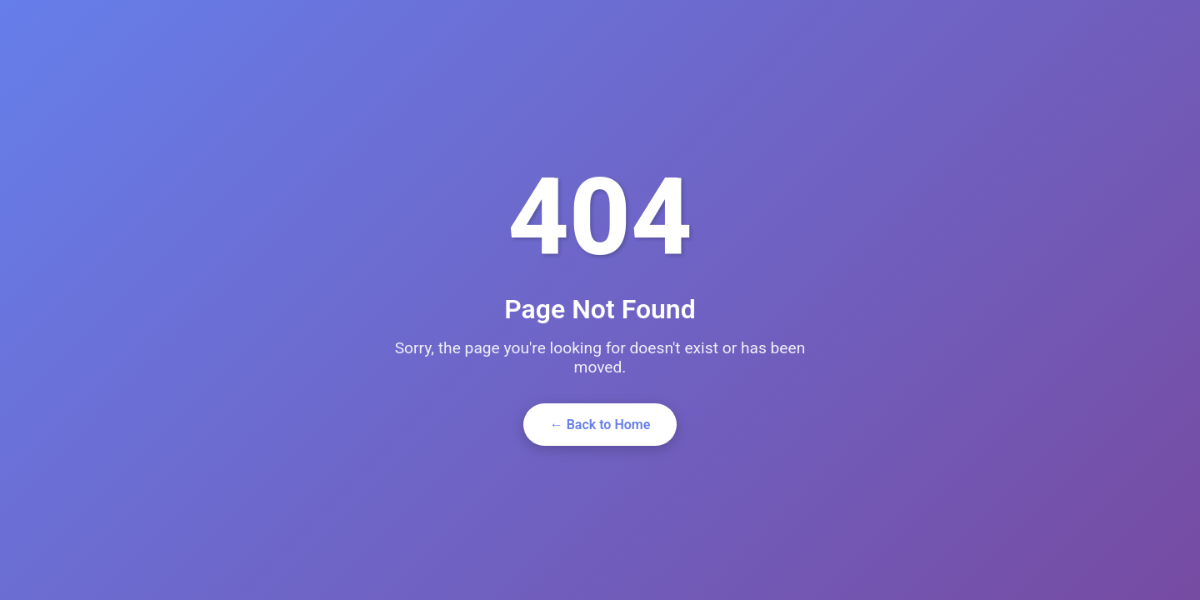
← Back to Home (600, 424)
